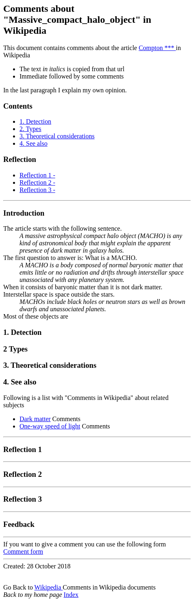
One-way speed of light (49, 426)
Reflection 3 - (37, 189)
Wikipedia (48, 587)
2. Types (30, 128)
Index (71, 594)
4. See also (33, 143)
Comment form (23, 551)
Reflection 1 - (37, 175)
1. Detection (35, 121)
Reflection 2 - (37, 182)
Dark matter (35, 418)
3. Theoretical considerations (57, 136)
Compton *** (157, 47)
